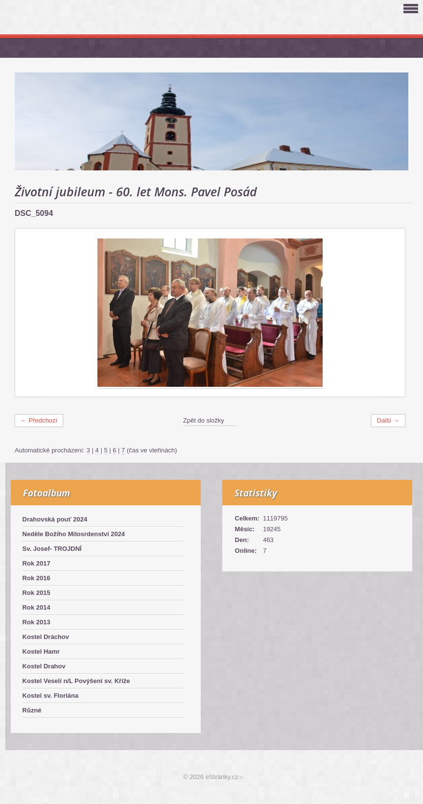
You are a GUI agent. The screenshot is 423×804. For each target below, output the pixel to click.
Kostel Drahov (44, 666)
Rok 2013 (36, 622)
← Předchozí (39, 420)
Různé (32, 710)
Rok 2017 (36, 563)
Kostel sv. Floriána (51, 695)
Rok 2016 (36, 578)
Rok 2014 (36, 607)
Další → (388, 420)
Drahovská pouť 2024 (55, 519)
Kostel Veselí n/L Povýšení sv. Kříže (76, 681)
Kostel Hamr (41, 651)
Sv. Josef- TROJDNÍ (52, 548)
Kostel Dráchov (46, 636)
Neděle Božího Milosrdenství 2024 (74, 534)
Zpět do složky (203, 420)
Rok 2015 (36, 592)
